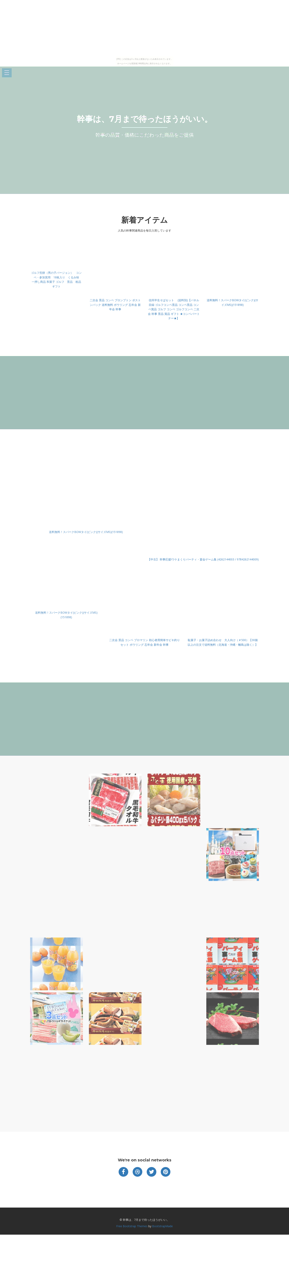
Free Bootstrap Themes (132, 1226)
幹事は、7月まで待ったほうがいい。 (144, 119)
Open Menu (7, 72)
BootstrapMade (162, 1226)
